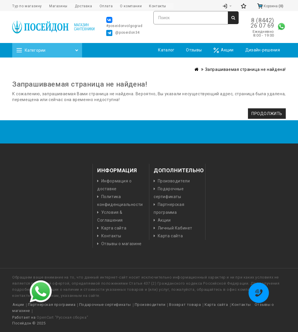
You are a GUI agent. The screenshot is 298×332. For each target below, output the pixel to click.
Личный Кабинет (175, 228)
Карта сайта (114, 228)
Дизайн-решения (262, 50)
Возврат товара (185, 304)
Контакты (111, 236)
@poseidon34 (123, 33)
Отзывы (194, 50)
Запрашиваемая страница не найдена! (245, 69)
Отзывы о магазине (121, 243)
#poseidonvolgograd (124, 22)
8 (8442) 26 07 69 (262, 23)
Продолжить (266, 113)
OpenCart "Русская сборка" (62, 317)
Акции (223, 50)
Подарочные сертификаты (105, 304)
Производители (174, 181)
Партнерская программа (52, 304)
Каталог (166, 50)
